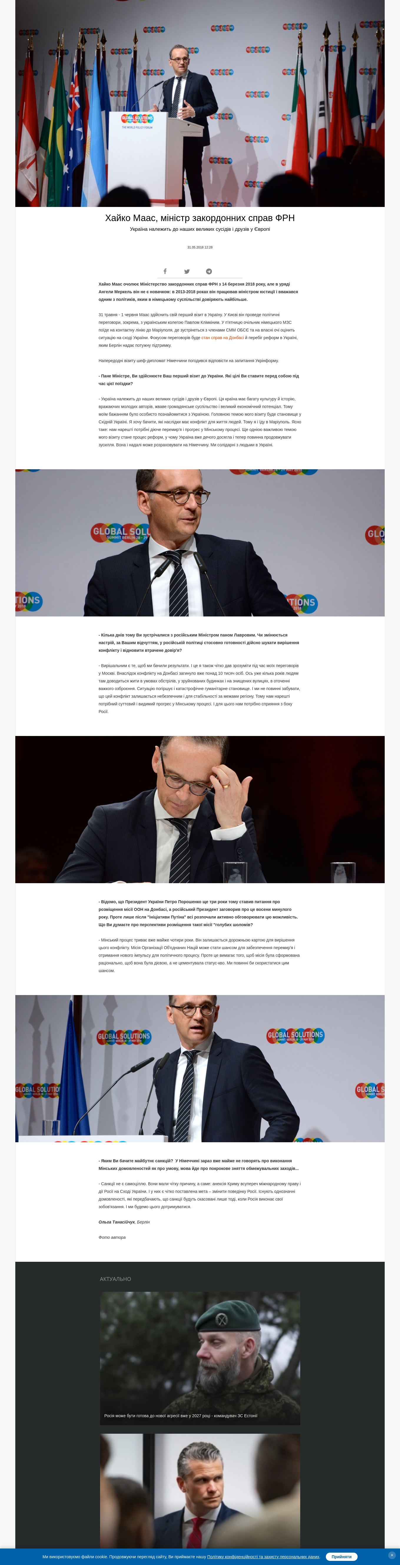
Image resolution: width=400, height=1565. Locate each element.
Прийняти (342, 1556)
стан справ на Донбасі (223, 337)
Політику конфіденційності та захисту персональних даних (263, 1556)
